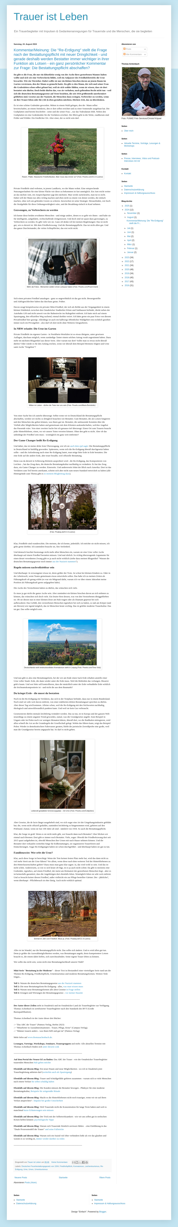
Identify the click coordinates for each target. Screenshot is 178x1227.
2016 (127, 285)
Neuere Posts (21, 1177)
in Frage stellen (73, 989)
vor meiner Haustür (74, 993)
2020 (127, 269)
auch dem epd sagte (79, 446)
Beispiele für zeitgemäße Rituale (45, 1091)
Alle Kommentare (132, 54)
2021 (127, 265)
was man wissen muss (73, 986)
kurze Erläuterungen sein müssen (39, 1110)
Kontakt (127, 173)
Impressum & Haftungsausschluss (139, 193)
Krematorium (78, 1166)
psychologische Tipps (44, 1119)
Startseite (63, 1177)
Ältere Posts (104, 1177)
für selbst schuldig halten (42, 1081)
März (129, 244)
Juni (129, 232)
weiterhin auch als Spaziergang (57, 1072)
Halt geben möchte (42, 1062)
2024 (127, 210)
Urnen (31, 1169)
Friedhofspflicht (66, 1166)
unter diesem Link (51, 1046)
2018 (127, 277)
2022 (127, 261)
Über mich (129, 131)
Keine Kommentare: (60, 1162)
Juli (129, 228)
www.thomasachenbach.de (40, 1037)
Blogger (102, 1212)
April (129, 240)
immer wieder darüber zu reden (50, 1138)
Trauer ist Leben (51, 16)
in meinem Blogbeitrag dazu (57, 473)
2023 (127, 257)
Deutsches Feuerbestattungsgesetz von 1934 (40, 1166)
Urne (25, 1169)
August (130, 217)
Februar (131, 248)
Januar (130, 252)
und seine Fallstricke (54, 1129)
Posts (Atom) (31, 1182)
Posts (127, 49)
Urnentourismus (41, 1169)
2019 (127, 273)
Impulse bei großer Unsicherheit (48, 1100)
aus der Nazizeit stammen (64, 561)
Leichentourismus (92, 1166)
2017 (127, 281)
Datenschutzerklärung (134, 189)
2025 (127, 206)
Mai (129, 236)
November (132, 213)
